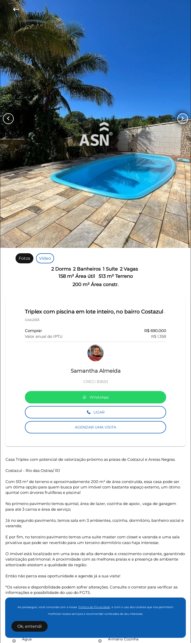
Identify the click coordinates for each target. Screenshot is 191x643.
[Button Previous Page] (8, 118)
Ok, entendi (29, 626)
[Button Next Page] (182, 118)
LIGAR (95, 412)
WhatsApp (95, 397)
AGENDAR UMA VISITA (95, 427)
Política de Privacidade (94, 607)
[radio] (24, 258)
